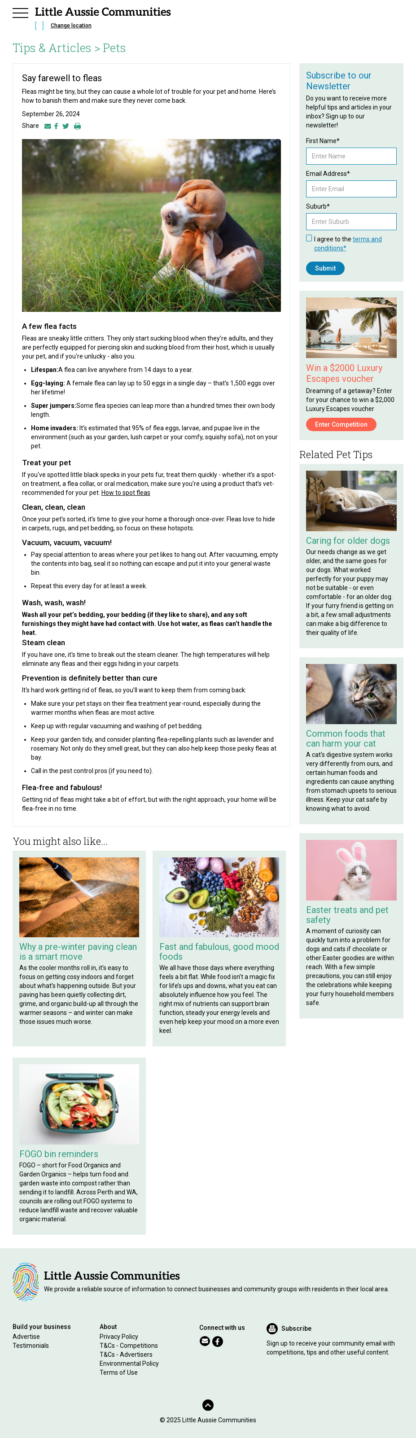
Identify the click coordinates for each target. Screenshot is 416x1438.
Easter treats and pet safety (347, 915)
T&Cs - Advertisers (126, 1354)
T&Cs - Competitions (129, 1345)
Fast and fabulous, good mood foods (219, 952)
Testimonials (31, 1345)
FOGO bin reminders (58, 1154)
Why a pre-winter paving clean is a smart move (78, 952)
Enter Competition (341, 424)
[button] (21, 12)
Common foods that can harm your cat (345, 738)
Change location (71, 25)
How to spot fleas (125, 492)
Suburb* (318, 206)
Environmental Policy (129, 1363)
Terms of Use (119, 1372)
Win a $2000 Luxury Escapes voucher (344, 373)
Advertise (26, 1336)
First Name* (323, 140)
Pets (114, 47)
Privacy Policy (119, 1336)
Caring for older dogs (348, 541)
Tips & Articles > (57, 47)
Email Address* (328, 173)
